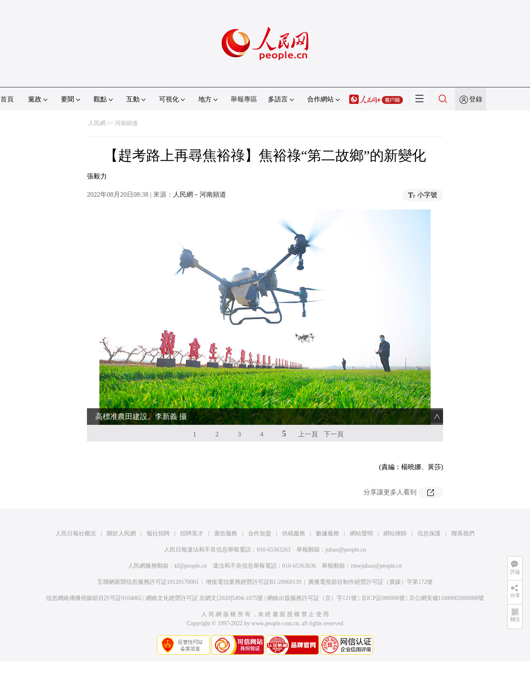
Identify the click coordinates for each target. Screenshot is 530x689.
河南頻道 (126, 123)
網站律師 (395, 533)
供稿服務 (293, 533)
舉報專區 (244, 99)
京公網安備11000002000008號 (446, 598)
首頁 (7, 99)
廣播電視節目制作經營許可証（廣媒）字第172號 (370, 582)
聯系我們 (463, 533)
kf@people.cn (190, 566)
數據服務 (327, 533)
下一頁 (334, 434)
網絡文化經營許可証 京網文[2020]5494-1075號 (204, 598)
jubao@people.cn (345, 550)
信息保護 (429, 533)
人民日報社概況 (75, 533)
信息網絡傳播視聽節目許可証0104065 (94, 598)
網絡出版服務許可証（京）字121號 (312, 598)
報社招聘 (158, 533)
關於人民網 (121, 533)
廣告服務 (225, 533)
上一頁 (308, 434)
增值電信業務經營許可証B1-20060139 (253, 582)
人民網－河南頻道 (199, 194)
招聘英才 (191, 533)
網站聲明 (361, 533)
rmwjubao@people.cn (376, 566)
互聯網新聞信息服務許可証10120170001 (148, 582)
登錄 (475, 99)
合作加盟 (259, 533)
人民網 (97, 123)
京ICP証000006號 (383, 598)
